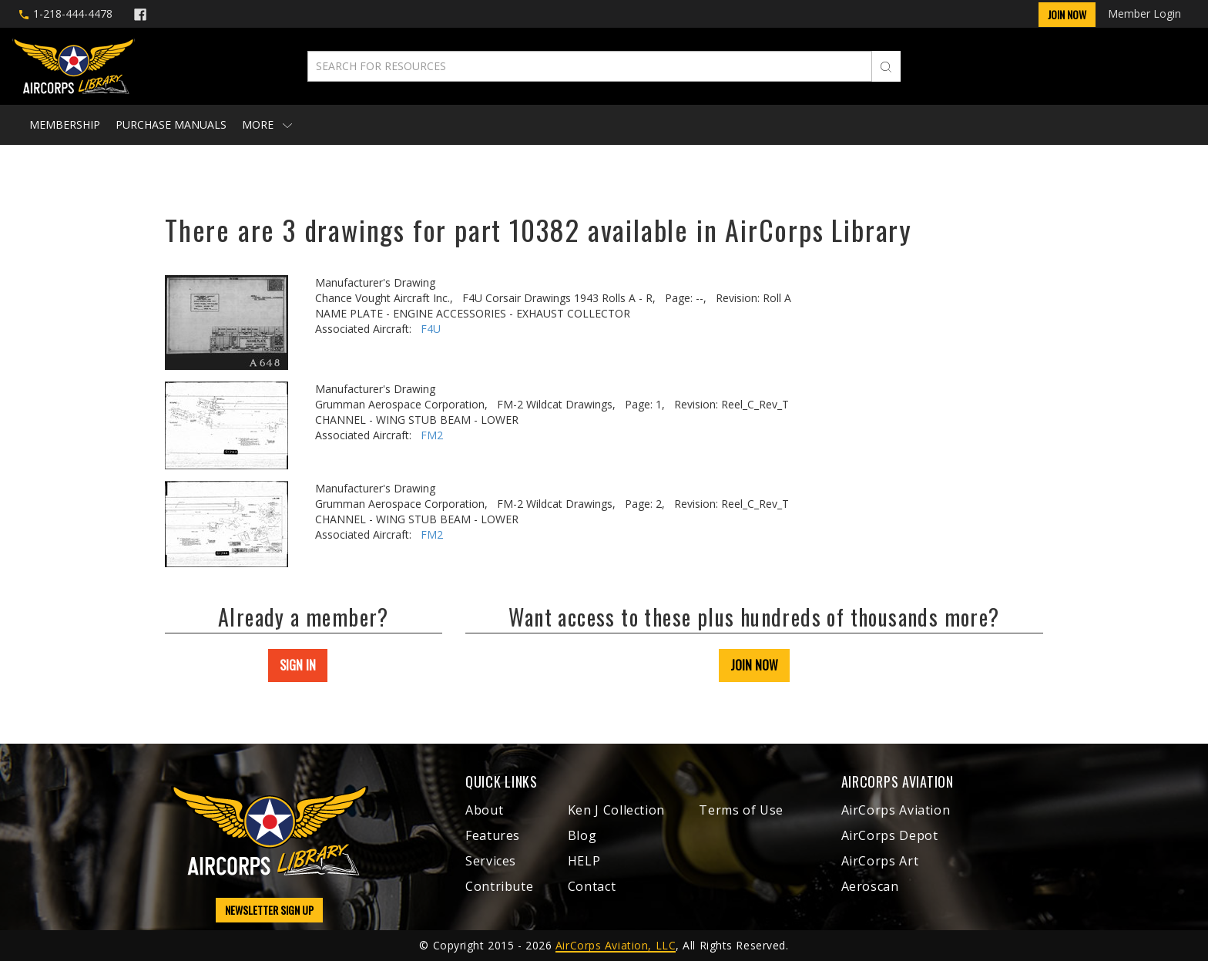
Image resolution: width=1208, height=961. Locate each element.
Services (490, 860)
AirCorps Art (880, 860)
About (484, 809)
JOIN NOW (754, 665)
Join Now (1067, 14)
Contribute (499, 886)
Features (492, 835)
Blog (582, 835)
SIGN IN (298, 665)
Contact (592, 886)
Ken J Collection (616, 809)
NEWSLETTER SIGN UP (269, 910)
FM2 (432, 435)
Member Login (1144, 13)
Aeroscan (870, 886)
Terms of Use (741, 809)
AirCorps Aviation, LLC (615, 945)
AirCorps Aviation (896, 809)
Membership (64, 124)
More (267, 124)
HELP (584, 860)
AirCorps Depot (889, 835)
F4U (431, 328)
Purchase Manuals (171, 124)
